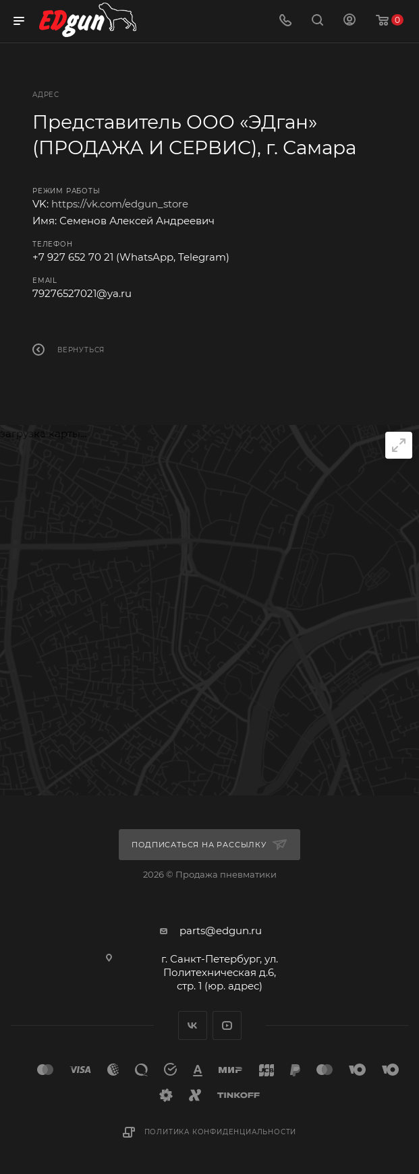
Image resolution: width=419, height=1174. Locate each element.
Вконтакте (192, 1025)
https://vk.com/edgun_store (119, 203)
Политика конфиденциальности (220, 1132)
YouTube (227, 1025)
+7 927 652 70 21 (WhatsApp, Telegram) (130, 257)
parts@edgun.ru (220, 930)
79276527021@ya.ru (82, 293)
